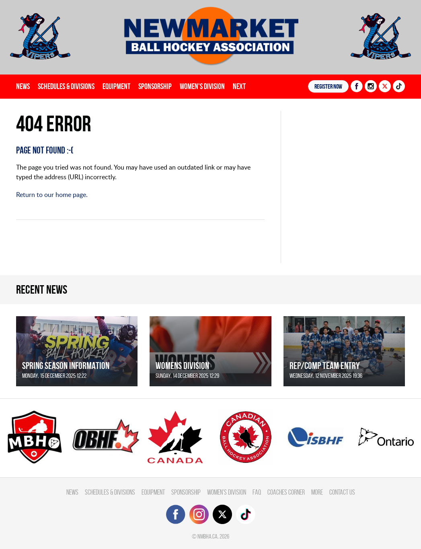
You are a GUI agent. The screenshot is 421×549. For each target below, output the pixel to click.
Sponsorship (155, 86)
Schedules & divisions (66, 86)
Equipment (116, 86)
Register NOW (328, 86)
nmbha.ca (207, 536)
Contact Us (342, 492)
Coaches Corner (286, 492)
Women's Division (202, 86)
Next (239, 86)
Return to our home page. (52, 194)
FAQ (257, 492)
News (23, 86)
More (317, 492)
